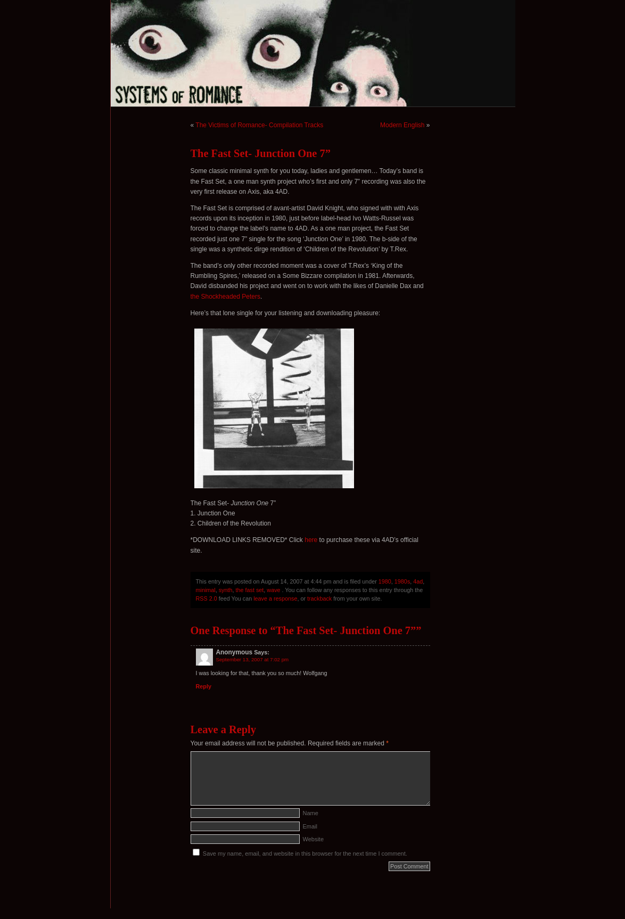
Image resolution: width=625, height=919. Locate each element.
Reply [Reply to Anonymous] (203, 686)
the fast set (250, 590)
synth (226, 590)
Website (313, 839)
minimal (206, 590)
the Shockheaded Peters (225, 296)
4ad (418, 581)
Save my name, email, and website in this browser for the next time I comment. (305, 853)
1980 (385, 581)
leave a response (275, 598)
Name (310, 813)
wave (273, 590)
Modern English (402, 125)
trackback (319, 598)
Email (310, 826)
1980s (402, 581)
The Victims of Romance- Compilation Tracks (259, 125)
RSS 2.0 (206, 598)
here (311, 540)
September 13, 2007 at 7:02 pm (252, 659)
